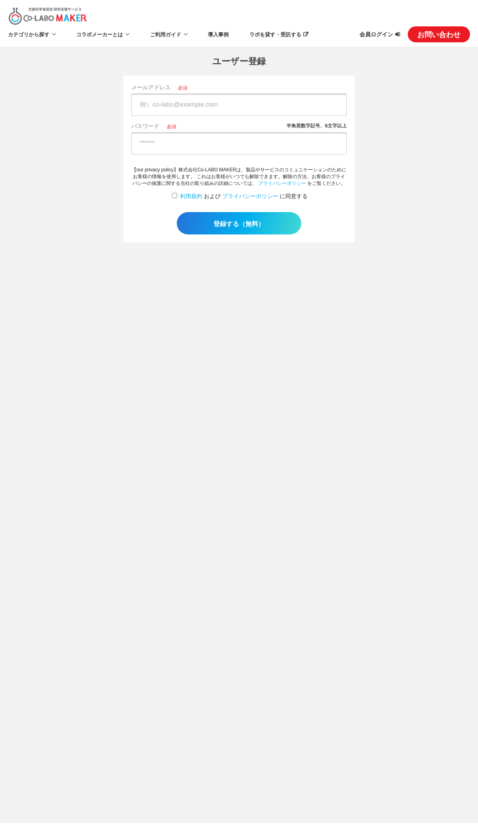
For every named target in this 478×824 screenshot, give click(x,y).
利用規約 (191, 196)
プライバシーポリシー (282, 183)
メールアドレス (150, 87)
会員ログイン (376, 34)
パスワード (145, 126)
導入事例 (218, 34)
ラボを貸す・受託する (275, 34)
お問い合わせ (438, 34)
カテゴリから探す (28, 34)
